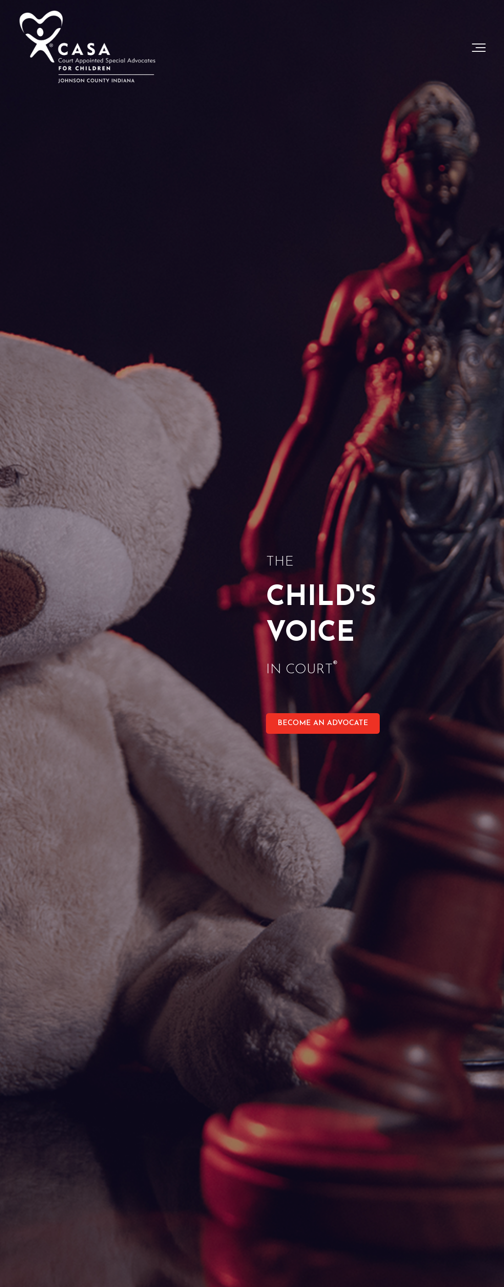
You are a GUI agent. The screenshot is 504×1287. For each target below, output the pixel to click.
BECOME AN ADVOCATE (322, 723)
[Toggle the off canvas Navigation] (478, 47)
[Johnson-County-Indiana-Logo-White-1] (87, 47)
